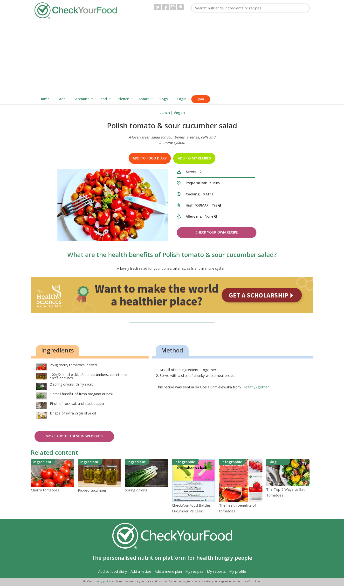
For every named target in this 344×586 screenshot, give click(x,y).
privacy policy (102, 581)
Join (201, 99)
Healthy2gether (255, 387)
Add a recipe (141, 571)
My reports (216, 571)
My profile (237, 571)
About (143, 99)
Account (82, 99)
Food (103, 99)
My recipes (194, 571)
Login (181, 99)
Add (62, 99)
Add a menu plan (168, 571)
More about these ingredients (74, 436)
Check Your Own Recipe (216, 232)
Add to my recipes (194, 158)
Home (44, 99)
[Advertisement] (172, 57)
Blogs (163, 99)
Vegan (179, 112)
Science (123, 99)
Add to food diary (150, 158)
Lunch (164, 112)
